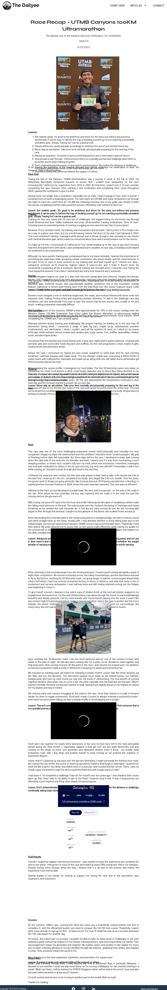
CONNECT (158, 5)
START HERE (117, 5)
